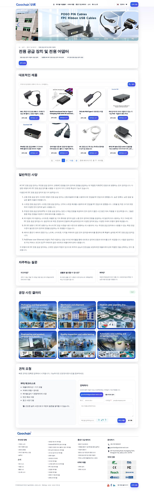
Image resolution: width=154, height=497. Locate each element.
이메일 (108, 400)
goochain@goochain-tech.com (91, 394)
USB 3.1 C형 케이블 (54, 475)
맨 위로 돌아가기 (123, 485)
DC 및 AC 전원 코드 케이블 (56, 450)
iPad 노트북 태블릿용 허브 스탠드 (88, 458)
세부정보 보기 (34, 118)
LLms (49, 485)
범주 (23, 47)
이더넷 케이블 (52, 461)
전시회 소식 (22, 472)
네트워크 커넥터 (53, 458)
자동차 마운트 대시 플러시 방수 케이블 (59, 447)
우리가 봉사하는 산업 (25, 452)
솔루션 (20, 455)
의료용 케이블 (52, 472)
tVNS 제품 (71, 4)
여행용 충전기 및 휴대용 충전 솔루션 (88, 447)
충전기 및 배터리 (81, 4)
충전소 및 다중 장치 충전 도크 (86, 452)
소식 (89, 4)
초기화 (130, 420)
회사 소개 (95, 4)
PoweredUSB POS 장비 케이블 (57, 444)
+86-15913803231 (115, 444)
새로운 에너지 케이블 (54, 442)
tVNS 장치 (81, 467)
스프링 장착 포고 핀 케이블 (56, 464)
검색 (131, 84)
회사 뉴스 (21, 464)
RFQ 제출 (121, 420)
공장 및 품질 (22, 450)
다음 (71, 160)
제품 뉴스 (21, 467)
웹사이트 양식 (109, 395)
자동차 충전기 (82, 450)
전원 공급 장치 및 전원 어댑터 (86, 455)
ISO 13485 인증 (23, 447)
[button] (73, 38)
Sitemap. (44, 485)
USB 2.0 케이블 (52, 478)
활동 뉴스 (21, 469)
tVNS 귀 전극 (82, 469)
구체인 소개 (22, 444)
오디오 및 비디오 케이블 (55, 453)
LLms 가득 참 (56, 485)
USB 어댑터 (51, 455)
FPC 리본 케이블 (53, 467)
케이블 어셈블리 (61, 4)
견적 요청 (134, 4)
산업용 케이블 (52, 469)
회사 (81, 400)
